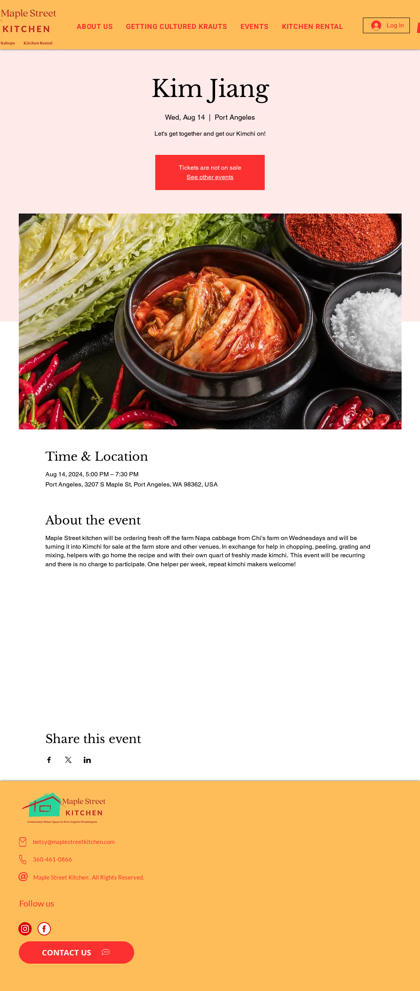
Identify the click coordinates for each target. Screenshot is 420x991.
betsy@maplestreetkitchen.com (74, 841)
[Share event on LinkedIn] (87, 760)
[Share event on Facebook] (49, 760)
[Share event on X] (68, 760)
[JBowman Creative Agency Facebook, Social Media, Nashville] (44, 928)
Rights (108, 877)
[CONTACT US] (76, 952)
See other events (210, 177)
